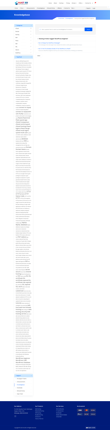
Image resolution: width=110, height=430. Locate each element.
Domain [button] (73, 3)
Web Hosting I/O (24, 309)
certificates (18, 83)
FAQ (28, 167)
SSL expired (26, 284)
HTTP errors (20, 194)
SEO (26, 261)
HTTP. (18, 198)
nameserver (23, 229)
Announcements (30, 8)
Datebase (18, 141)
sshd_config (23, 276)
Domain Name (21, 149)
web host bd (23, 307)
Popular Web (24, 241)
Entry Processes (25, 165)
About (55, 3)
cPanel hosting (21, 126)
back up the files (22, 73)
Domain (28, 147)
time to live (26, 291)
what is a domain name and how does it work (23, 324)
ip (23, 208)
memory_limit (24, 214)
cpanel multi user (22, 133)
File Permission (19, 169)
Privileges (29, 241)
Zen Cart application (22, 370)
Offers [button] (80, 3)
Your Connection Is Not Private (22, 368)
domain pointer (22, 155)
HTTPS (21, 198)
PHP (16, 237)
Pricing (68, 3)
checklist (25, 93)
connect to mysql (25, 107)
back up (17, 73)
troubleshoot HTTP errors (24, 297)
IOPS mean (20, 208)
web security (18, 316)
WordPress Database (23, 362)
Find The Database (23, 171)
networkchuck (24, 231)
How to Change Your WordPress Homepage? (65, 44)
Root (28, 251)
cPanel (19, 118)
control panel (22, 116)
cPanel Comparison (22, 122)
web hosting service (23, 313)
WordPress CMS (21, 360)
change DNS (23, 83)
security (20, 259)
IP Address (26, 208)
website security (26, 318)
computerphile (19, 103)
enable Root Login (26, 163)
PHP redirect (22, 237)
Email (20, 161)
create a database (24, 134)
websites (17, 320)
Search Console (25, 253)
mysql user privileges (24, 227)
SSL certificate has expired (23, 281)
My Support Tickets (21, 378)
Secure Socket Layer (21, 257)
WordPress (21, 356)
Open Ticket (19, 394)
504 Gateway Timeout (20, 69)
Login (93, 8)
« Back (38, 55)
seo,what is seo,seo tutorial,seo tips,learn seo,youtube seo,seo (23, 265)
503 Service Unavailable (26, 67)
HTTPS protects (19, 200)
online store (27, 235)
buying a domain (25, 79)
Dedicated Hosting (39, 411)
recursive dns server (23, 247)
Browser (22, 77)
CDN (26, 81)
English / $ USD (90, 427)
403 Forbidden (25, 63)
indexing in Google (23, 204)
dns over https (25, 145)
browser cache (27, 77)
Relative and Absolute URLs (21, 251)
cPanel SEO (59, 416)
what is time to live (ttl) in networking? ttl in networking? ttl (23, 344)
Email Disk (24, 161)
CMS (21, 95)
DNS (25, 141)
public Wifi (18, 243)
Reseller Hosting (39, 414)
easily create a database (21, 159)
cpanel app (23, 120)
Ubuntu (22, 303)
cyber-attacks (23, 136)
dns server (21, 147)
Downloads (19, 387)
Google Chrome (24, 173)
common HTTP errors (20, 97)
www (24, 366)
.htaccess (18, 61)
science (20, 253)
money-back (25, 218)
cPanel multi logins (22, 130)
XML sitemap (28, 366)
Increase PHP (21, 202)
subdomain (20, 291)
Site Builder (59, 413)
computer (18, 101)
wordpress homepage (20, 364)
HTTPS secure (25, 200)
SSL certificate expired (22, 279)
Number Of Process (27, 233)
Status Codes (25, 286)
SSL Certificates (60, 409)
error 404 (24, 167)
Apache (21, 71)
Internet (29, 206)
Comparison (27, 99)
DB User (22, 141)
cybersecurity (18, 139)
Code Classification (27, 95)
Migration (21, 218)
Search (88, 29)
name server (18, 229)
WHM (23, 352)
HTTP (29, 192)
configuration (18, 105)
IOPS (17, 208)
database (25, 139)
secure (27, 255)
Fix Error (28, 171)
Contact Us (88, 3)
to (26, 295)
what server (22, 348)
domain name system (23, 153)
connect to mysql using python (22, 109)
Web (26, 305)
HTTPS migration (26, 198)
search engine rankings (20, 255)
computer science (24, 101)
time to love (18, 295)
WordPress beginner (23, 358)
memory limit (18, 214)
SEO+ (26, 267)
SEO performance (23, 263)
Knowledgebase (40, 8)
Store (21, 8)
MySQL (24, 223)
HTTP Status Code (22, 195)
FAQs (30, 167)
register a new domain (24, 249)
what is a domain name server (24, 326)
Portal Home (61, 18)
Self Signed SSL (22, 261)
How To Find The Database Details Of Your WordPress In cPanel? (65, 50)
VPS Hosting (38, 413)
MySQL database (21, 225)
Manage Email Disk (24, 212)
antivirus (17, 71)
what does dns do (23, 320)
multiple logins (19, 222)
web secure (29, 314)
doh (25, 147)
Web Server (23, 316)
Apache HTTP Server (27, 71)
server (17, 269)
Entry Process (18, 165)
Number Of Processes (20, 235)
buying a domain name (20, 81)
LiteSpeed (22, 210)
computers (24, 103)
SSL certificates (19, 284)
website (28, 316)
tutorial (18, 303)
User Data (23, 305)
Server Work (23, 272)
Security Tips (25, 259)
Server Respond (22, 269)
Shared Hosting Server (26, 274)
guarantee (18, 179)
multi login (28, 220)
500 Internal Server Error (24, 65)
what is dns (21, 332)
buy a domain (18, 79)
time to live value (28, 293)
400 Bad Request (23, 61)
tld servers (23, 295)
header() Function (23, 181)
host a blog (24, 183)
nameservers (18, 231)
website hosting (19, 318)
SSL (27, 276)
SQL (16, 276)
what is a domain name (24, 322)
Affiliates (59, 8)
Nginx (21, 233)
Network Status (51, 8)
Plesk (24, 239)
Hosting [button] (61, 3)
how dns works (22, 185)
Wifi (24, 354)
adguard (27, 69)
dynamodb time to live (25, 157)
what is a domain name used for (22, 328)
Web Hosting (38, 409)
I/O (29, 200)
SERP (28, 267)
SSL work (19, 287)
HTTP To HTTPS (27, 196)
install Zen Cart (24, 206)
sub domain (21, 288)
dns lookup (22, 143)
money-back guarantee (20, 220)
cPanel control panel (23, 124)
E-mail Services (60, 411)
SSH (19, 276)
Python (24, 245)
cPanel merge (25, 128)
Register (88, 8)
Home (50, 3)
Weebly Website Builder (61, 414)
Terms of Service (39, 418)
